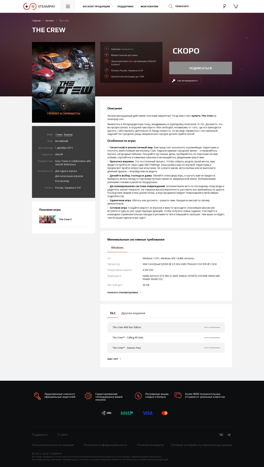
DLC (113, 313)
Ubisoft (59, 154)
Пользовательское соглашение (53, 445)
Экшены (68, 134)
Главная (36, 20)
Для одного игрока (66, 171)
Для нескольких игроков (69, 176)
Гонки (59, 134)
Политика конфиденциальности (105, 445)
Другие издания (133, 313)
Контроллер (62, 181)
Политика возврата (150, 445)
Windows (117, 247)
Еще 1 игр (113, 359)
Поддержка (125, 6)
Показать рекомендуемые (123, 292)
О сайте (62, 434)
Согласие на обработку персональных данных (201, 445)
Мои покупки (149, 6)
